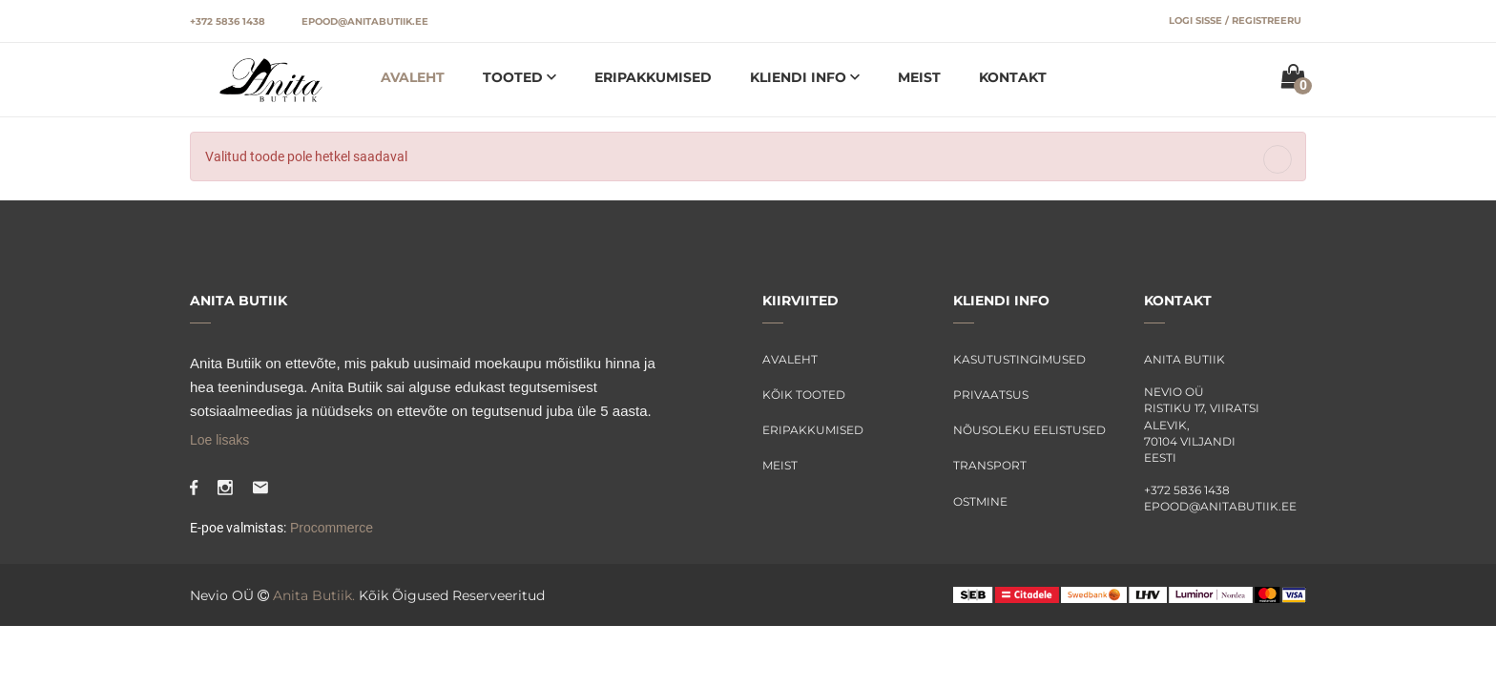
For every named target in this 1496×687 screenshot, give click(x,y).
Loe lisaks (219, 440)
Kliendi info (800, 77)
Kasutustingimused (1019, 359)
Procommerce (329, 527)
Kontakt (1013, 77)
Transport (990, 465)
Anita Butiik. (314, 595)
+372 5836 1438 (227, 21)
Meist (919, 77)
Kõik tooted (803, 394)
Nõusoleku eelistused (1029, 430)
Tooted (515, 77)
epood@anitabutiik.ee (364, 21)
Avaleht (413, 77)
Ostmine (980, 501)
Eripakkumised (653, 77)
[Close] (1277, 159)
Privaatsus (990, 394)
